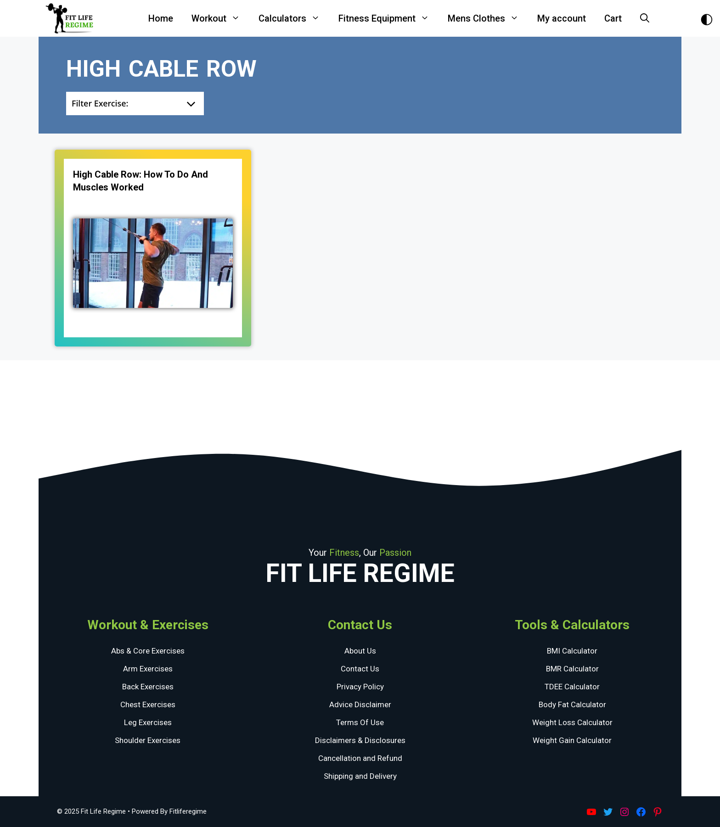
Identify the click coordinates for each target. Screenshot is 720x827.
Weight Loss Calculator (572, 722)
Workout (220, 18)
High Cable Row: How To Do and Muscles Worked (140, 181)
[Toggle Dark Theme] (707, 19)
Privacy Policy (360, 686)
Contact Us (360, 668)
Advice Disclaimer (360, 704)
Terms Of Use (360, 722)
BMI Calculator (572, 650)
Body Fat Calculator (572, 704)
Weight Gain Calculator (572, 740)
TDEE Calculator (572, 686)
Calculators (294, 18)
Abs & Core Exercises (148, 650)
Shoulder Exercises (147, 740)
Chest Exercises (147, 704)
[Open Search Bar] (644, 18)
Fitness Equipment (388, 18)
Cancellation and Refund (360, 758)
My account (561, 18)
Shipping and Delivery (360, 776)
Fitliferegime (188, 811)
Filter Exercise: (100, 103)
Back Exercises (148, 686)
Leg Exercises (148, 722)
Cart (613, 18)
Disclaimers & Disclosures (360, 740)
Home (160, 18)
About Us (360, 650)
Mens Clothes (488, 18)
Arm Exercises (148, 668)
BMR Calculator (572, 668)
